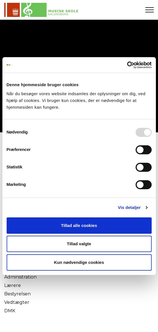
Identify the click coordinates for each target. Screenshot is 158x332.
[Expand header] (149, 10)
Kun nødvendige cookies (79, 262)
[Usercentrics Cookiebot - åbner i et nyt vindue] (127, 65)
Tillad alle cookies (79, 225)
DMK (9, 310)
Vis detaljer (129, 207)
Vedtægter (16, 302)
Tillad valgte (79, 243)
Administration (20, 277)
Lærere (12, 285)
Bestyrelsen (17, 294)
